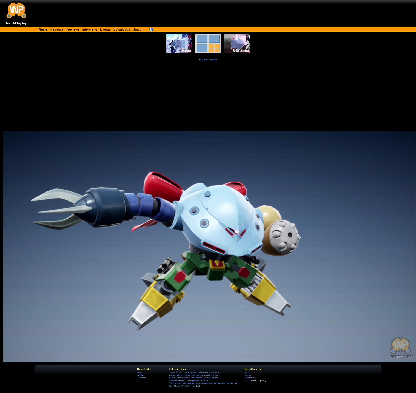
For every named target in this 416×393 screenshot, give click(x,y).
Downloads (121, 29)
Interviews (89, 29)
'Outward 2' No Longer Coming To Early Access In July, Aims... (194, 372)
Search (138, 29)
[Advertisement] (208, 98)
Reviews (56, 29)
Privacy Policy (250, 378)
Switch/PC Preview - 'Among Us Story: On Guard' (189, 380)
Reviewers (141, 378)
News (139, 372)
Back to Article (208, 59)
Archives (140, 375)
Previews (73, 29)
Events (105, 29)
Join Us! (248, 375)
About (247, 372)
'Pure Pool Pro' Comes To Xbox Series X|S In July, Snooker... (194, 378)
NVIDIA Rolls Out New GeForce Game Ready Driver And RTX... (195, 375)
